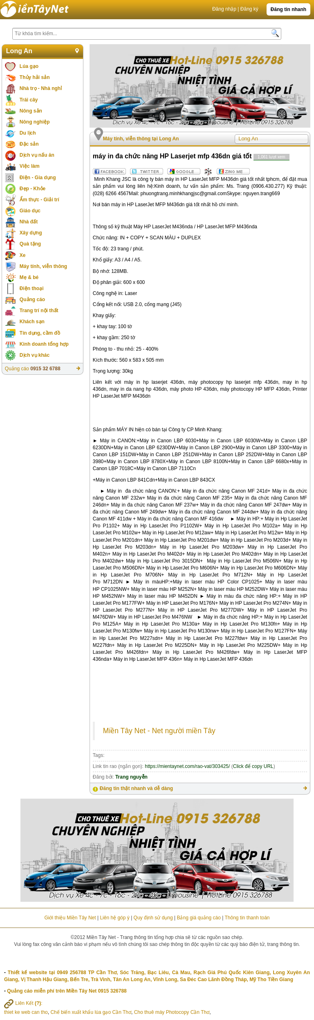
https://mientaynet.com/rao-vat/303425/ (187, 766)
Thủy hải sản (35, 77)
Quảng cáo (32, 299)
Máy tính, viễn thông (43, 266)
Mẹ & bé (29, 277)
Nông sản (31, 111)
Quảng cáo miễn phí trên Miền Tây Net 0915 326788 (66, 991)
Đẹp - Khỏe (32, 188)
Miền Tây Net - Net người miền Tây (159, 731)
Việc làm (30, 166)
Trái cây (29, 100)
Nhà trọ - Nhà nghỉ (41, 88)
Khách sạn (32, 321)
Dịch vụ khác (34, 355)
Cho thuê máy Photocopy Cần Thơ (172, 1012)
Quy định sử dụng (153, 918)
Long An (19, 50)
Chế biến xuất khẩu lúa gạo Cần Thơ (90, 1012)
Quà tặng (30, 244)
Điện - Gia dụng (38, 177)
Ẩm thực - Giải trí (39, 200)
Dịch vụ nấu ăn (37, 155)
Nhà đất (29, 222)
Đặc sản (29, 144)
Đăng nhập (224, 9)
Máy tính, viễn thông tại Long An (141, 139)
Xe (23, 255)
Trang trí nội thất (39, 310)
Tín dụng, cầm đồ (40, 333)
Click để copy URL (253, 766)
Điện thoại (32, 288)
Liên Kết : (23, 1003)
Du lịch (28, 133)
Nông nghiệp (35, 122)
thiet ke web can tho (26, 1012)
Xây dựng (31, 233)
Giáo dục (30, 211)
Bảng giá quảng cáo (198, 918)
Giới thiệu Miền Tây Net (70, 918)
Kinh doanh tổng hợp (44, 344)
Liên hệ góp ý (114, 918)
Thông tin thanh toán (246, 918)
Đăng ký (249, 9)
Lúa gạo (29, 66)
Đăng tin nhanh (288, 9)
